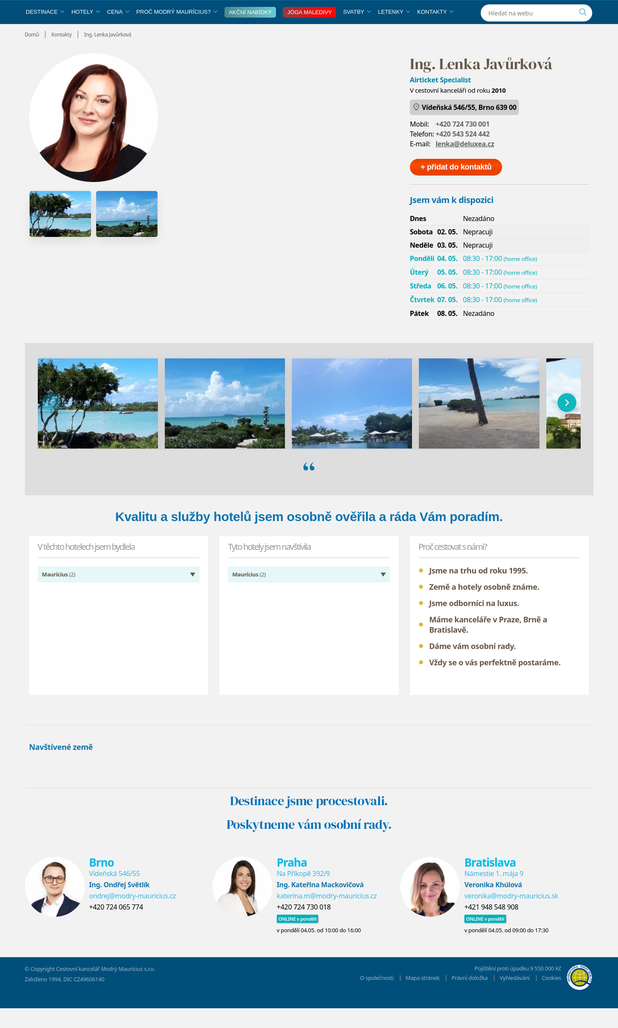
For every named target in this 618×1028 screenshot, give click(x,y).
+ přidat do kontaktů (456, 186)
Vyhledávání (515, 997)
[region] (309, 422)
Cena (118, 31)
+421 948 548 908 (491, 926)
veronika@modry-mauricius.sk (511, 915)
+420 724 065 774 (116, 926)
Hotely (85, 31)
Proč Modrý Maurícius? (177, 31)
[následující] (566, 422)
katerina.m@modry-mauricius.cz (327, 915)
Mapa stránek (422, 997)
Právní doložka (469, 997)
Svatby (357, 31)
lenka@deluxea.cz (465, 163)
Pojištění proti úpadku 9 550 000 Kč (518, 988)
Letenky (394, 31)
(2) (59, 594)
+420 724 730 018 (304, 926)
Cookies (551, 997)
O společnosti (377, 997)
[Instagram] (540, 10)
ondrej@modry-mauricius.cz (132, 915)
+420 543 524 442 (463, 153)
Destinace (45, 31)
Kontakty (435, 31)
